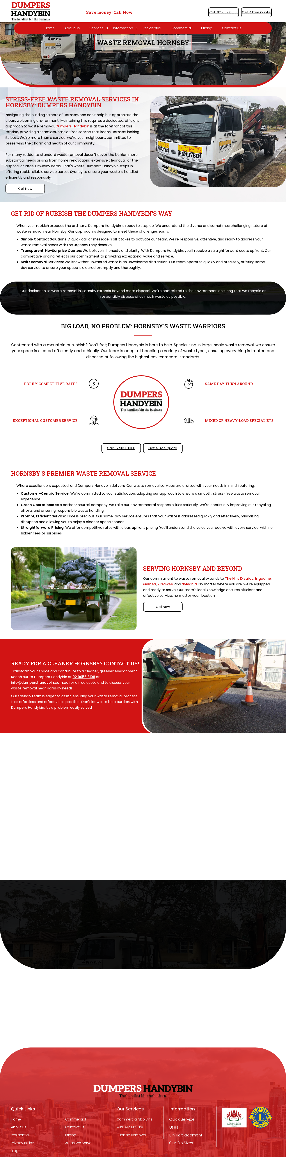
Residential (152, 28)
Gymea (149, 584)
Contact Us (231, 28)
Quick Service (182, 1119)
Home (50, 28)
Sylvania (189, 584)
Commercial (181, 28)
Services (96, 28)
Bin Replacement (185, 1135)
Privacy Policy (22, 1143)
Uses (173, 1127)
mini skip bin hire (130, 1127)
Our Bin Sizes (181, 1143)
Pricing (206, 28)
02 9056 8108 (84, 676)
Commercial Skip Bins (134, 1119)
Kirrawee (165, 584)
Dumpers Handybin (72, 126)
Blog (14, 1150)
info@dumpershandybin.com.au (39, 682)
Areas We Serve (78, 1143)
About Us (72, 28)
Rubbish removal (131, 1135)
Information (123, 28)
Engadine (262, 578)
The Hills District (239, 578)
